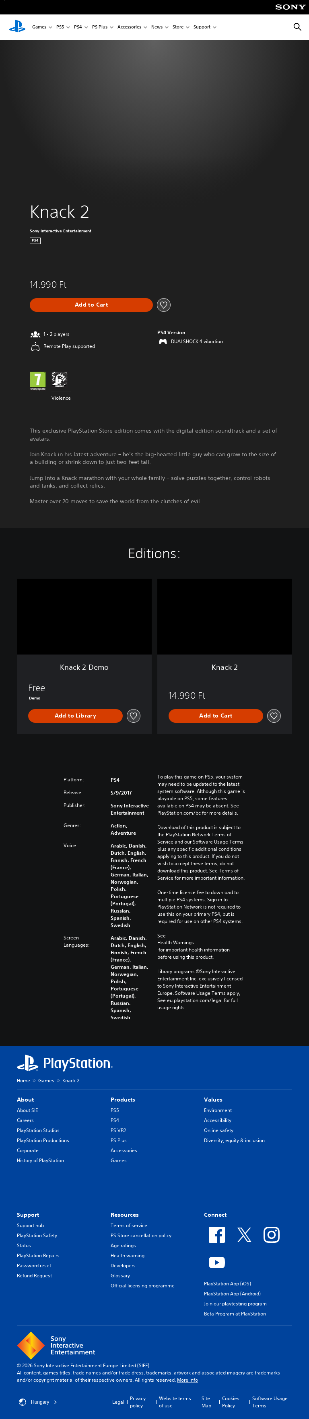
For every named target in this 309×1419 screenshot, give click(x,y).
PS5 (60, 27)
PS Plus (99, 27)
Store (178, 27)
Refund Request (34, 1275)
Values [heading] (213, 1099)
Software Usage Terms (270, 1402)
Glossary (120, 1275)
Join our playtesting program (235, 1303)
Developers (123, 1265)
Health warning (127, 1255)
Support (202, 27)
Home (23, 1080)
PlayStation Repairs (38, 1255)
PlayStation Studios (38, 1130)
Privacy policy (138, 1402)
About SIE (27, 1110)
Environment (218, 1110)
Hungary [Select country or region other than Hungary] (38, 1402)
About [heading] (25, 1099)
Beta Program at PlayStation (235, 1313)
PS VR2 (118, 1130)
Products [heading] (123, 1099)
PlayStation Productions (43, 1140)
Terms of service (129, 1225)
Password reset (34, 1265)
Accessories (129, 27)
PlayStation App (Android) (232, 1293)
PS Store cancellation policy (141, 1235)
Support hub (30, 1225)
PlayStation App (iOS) (227, 1283)
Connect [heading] (215, 1214)
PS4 (78, 27)
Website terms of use (175, 1402)
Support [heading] (28, 1214)
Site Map (206, 1402)
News (157, 27)
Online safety (218, 1130)
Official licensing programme (143, 1285)
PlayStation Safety (37, 1235)
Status (24, 1245)
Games (39, 27)
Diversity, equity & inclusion (234, 1140)
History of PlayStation (40, 1160)
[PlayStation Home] (17, 27)
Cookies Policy (230, 1402)
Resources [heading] (125, 1214)
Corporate (28, 1150)
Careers (25, 1120)
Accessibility (217, 1120)
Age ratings (123, 1245)
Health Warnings (175, 942)
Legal (118, 1402)
